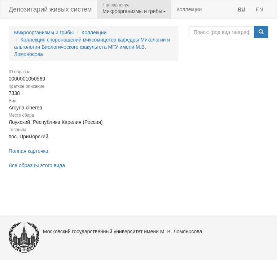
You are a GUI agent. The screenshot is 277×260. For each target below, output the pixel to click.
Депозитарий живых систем (50, 9)
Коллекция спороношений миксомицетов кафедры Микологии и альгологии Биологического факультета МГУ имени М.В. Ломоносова (92, 47)
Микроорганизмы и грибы (44, 32)
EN (259, 9)
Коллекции (189, 9)
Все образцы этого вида (37, 165)
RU (241, 9)
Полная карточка (28, 151)
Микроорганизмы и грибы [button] (134, 11)
